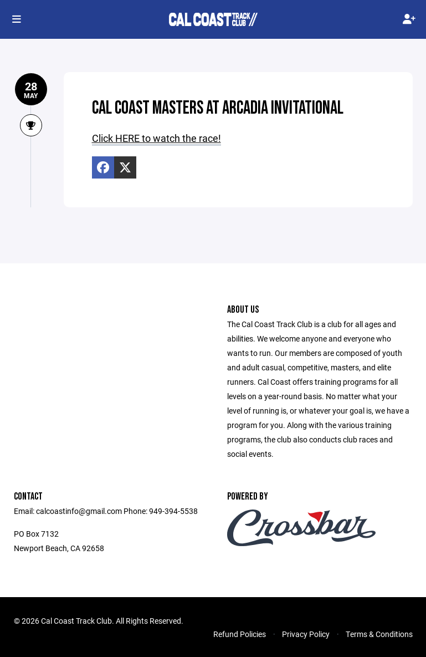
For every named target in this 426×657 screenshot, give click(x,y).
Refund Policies (239, 634)
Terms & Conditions (379, 634)
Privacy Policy (306, 634)
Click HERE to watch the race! (156, 138)
